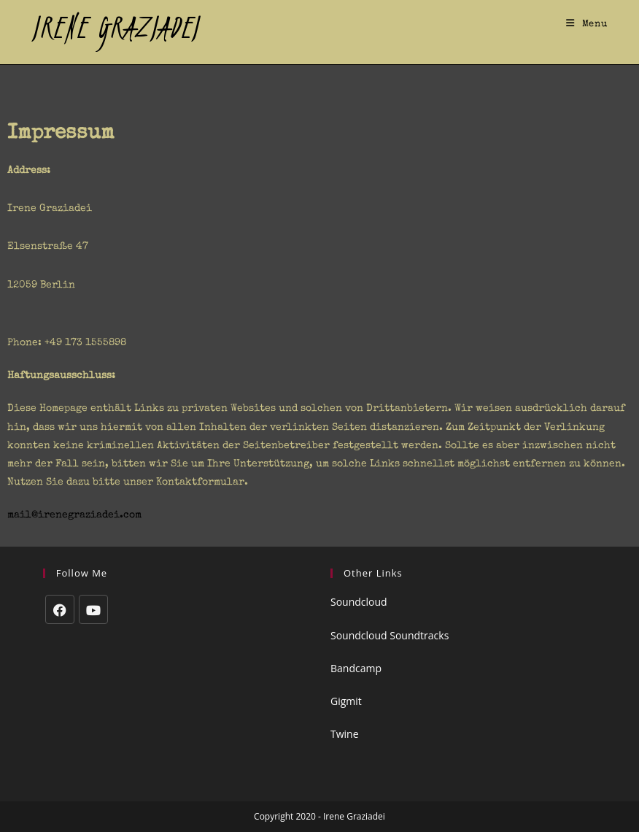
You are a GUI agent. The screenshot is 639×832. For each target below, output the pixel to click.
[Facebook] (59, 609)
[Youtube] (93, 609)
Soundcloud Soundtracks (389, 635)
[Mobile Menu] (587, 25)
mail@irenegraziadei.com (74, 515)
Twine (344, 734)
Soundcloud (358, 602)
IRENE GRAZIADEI (115, 27)
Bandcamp (356, 668)
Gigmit (346, 701)
